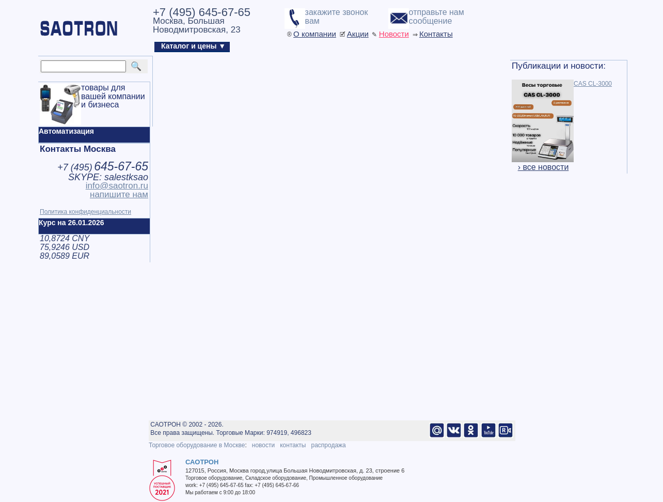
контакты (293, 445)
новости (263, 445)
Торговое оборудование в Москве (197, 445)
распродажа (328, 445)
